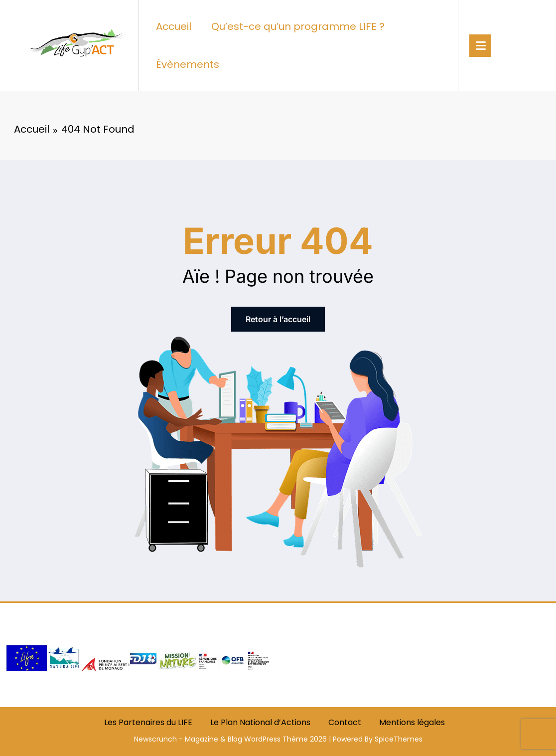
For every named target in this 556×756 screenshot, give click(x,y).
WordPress (262, 739)
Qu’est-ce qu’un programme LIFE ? (298, 26)
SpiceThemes (398, 739)
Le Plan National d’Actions (260, 722)
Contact (344, 722)
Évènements (187, 64)
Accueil (173, 26)
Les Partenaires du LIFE (148, 722)
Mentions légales (412, 722)
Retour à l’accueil (278, 319)
